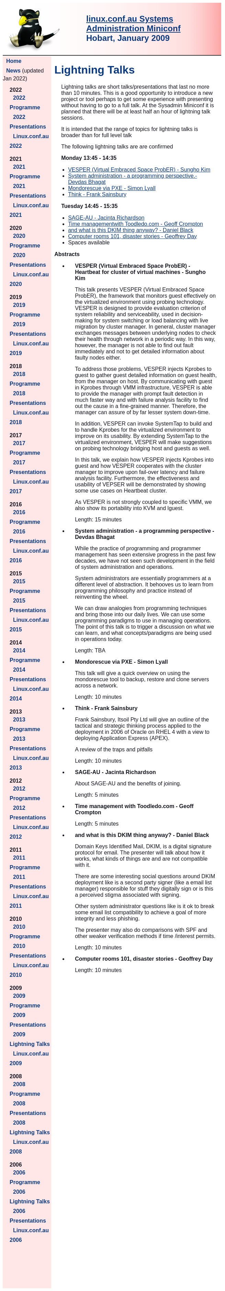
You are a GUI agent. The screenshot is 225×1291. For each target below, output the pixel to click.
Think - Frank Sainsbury (97, 194)
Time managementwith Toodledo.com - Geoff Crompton (135, 224)
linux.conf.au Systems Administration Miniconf (133, 23)
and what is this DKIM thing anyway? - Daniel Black (130, 230)
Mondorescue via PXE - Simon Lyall (112, 188)
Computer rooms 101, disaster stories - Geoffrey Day (132, 236)
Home (13, 61)
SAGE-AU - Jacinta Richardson (106, 218)
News (13, 71)
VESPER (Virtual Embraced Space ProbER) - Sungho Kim (139, 170)
